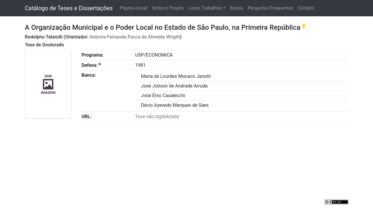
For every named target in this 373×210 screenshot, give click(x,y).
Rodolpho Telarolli (43, 37)
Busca (236, 8)
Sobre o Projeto (168, 8)
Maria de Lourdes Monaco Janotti (176, 76)
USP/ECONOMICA (154, 55)
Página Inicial (133, 8)
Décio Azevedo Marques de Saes (175, 105)
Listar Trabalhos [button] (205, 8)
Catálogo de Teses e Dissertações (69, 8)
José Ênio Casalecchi (163, 95)
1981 (140, 65)
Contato (306, 8)
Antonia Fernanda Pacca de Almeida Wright (135, 37)
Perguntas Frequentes (270, 8)
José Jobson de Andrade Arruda (174, 86)
